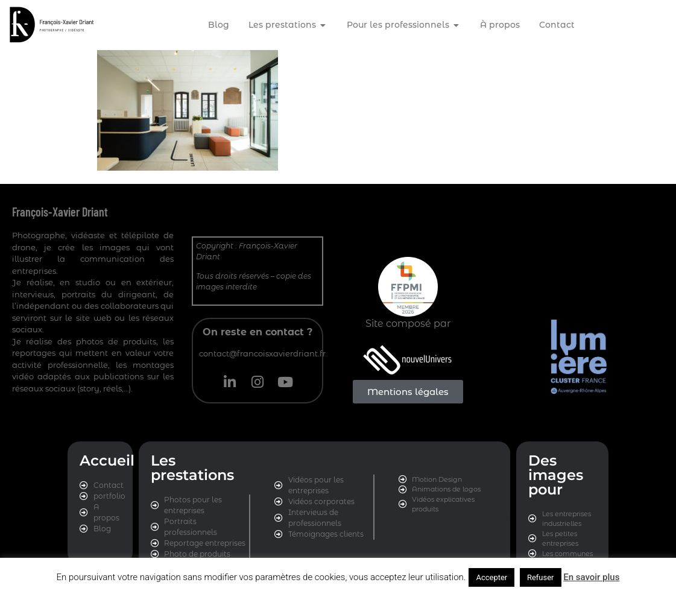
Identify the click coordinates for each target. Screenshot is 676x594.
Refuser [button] (540, 577)
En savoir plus (591, 577)
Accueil (107, 460)
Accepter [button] (491, 577)
